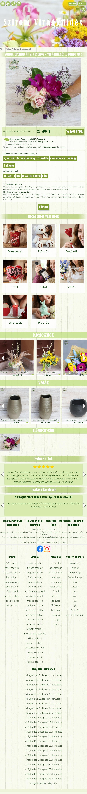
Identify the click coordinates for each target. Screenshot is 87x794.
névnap (30, 158)
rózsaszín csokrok (12, 572)
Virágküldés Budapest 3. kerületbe (44, 684)
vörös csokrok (12, 563)
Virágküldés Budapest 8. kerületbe (44, 708)
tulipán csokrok (35, 567)
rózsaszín (9, 176)
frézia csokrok (35, 577)
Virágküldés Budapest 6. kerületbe (44, 698)
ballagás (9, 165)
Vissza (43, 207)
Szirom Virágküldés (43, 23)
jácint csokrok (35, 582)
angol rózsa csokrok (35, 647)
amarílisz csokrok (35, 614)
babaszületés (56, 572)
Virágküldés (5, 49)
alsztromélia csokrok (35, 591)
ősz (75, 596)
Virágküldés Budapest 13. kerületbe (43, 731)
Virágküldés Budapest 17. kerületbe (43, 750)
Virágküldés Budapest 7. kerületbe (44, 703)
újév (75, 605)
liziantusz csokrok (35, 619)
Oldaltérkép (73, 525)
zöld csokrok (12, 591)
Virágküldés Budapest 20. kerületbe (43, 764)
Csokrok (15, 49)
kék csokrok (12, 605)
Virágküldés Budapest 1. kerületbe (44, 675)
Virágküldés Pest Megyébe (43, 783)
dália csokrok (35, 638)
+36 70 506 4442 (34, 521)
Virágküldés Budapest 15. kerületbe (43, 741)
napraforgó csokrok (35, 610)
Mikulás (75, 610)
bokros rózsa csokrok (35, 633)
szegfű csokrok (35, 628)
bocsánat (56, 610)
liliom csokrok (35, 586)
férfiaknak (56, 605)
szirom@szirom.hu (12, 521)
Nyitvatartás (65, 521)
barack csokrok (12, 596)
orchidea (35, 176)
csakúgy (71, 158)
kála (45, 176)
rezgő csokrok (35, 657)
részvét (56, 596)
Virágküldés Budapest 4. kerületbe (44, 689)
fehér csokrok (12, 567)
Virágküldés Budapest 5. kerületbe (44, 694)
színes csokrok (12, 600)
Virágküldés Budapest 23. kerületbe (43, 778)
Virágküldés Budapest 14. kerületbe (43, 736)
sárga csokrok (12, 586)
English (72, 3)
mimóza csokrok (35, 652)
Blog (54, 525)
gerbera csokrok (35, 605)
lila (18, 176)
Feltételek (35, 525)
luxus (56, 624)
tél (75, 600)
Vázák (43, 383)
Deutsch (82, 3)
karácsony (75, 563)
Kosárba (74, 131)
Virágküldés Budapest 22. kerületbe (43, 774)
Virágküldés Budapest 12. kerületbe (43, 727)
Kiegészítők (43, 335)
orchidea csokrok (35, 596)
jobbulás (55, 600)
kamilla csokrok (35, 661)
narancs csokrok (12, 582)
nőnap (75, 582)
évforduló (43, 158)
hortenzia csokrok (35, 624)
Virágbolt (51, 521)
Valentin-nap (75, 577)
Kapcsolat (79, 521)
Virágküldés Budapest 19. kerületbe (43, 759)
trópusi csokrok (35, 600)
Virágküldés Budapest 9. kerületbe (44, 712)
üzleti (56, 591)
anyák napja (75, 572)
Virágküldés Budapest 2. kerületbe (44, 680)
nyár (6, 158)
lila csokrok (12, 577)
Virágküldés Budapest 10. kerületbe (43, 717)
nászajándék (57, 158)
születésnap (18, 158)
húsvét (75, 567)
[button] (84, 358)
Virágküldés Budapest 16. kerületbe (43, 745)
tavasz (75, 586)
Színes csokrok (25, 49)
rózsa (25, 176)
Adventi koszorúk (75, 614)
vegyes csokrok (35, 572)
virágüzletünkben (49, 147)
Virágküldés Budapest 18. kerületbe (43, 755)
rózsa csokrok (35, 563)
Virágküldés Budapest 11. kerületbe (43, 722)
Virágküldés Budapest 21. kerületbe (43, 769)
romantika (56, 563)
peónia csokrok (35, 643)
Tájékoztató (13, 525)
